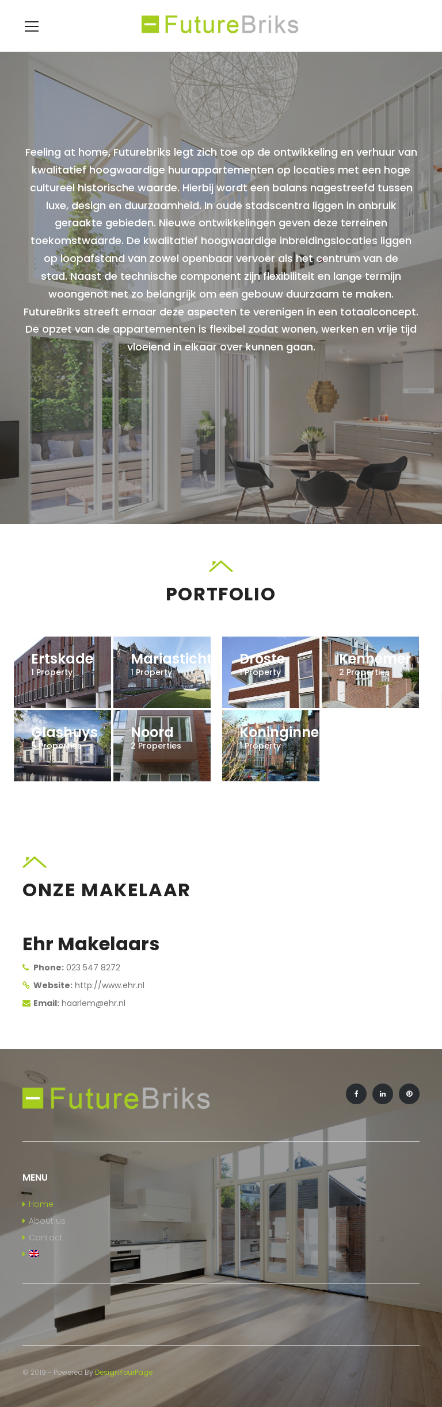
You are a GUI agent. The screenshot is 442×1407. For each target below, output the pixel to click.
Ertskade (62, 658)
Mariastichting (183, 658)
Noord (152, 732)
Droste (262, 658)
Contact (46, 1237)
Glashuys (64, 732)
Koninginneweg (293, 732)
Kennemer (375, 658)
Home (41, 1204)
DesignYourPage (124, 1372)
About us (47, 1221)
